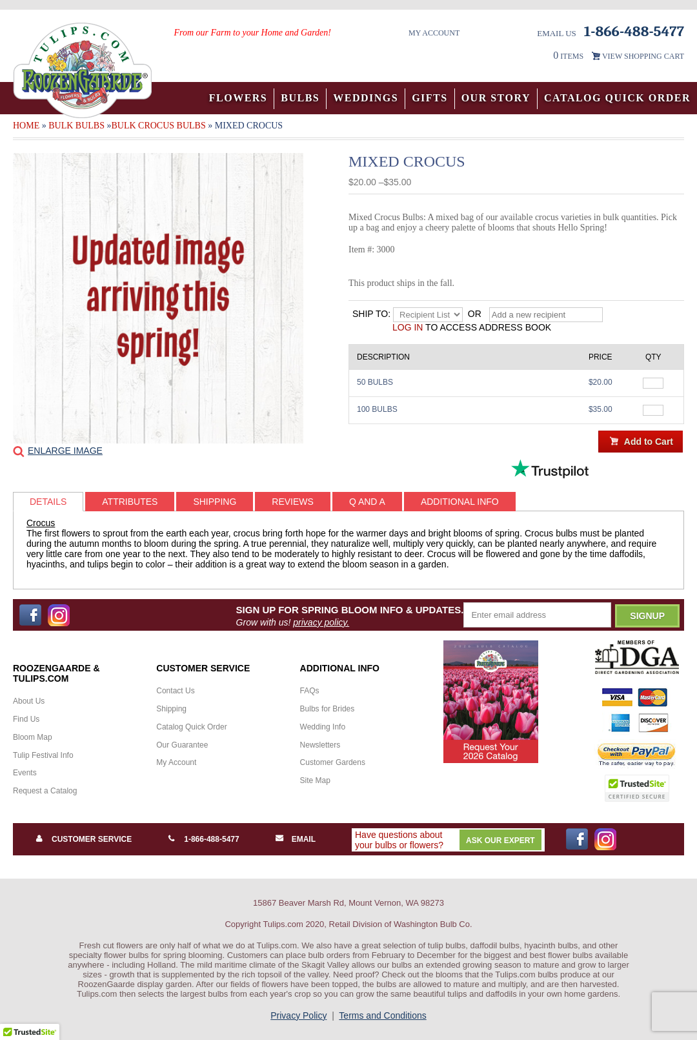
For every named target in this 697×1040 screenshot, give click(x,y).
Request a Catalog (45, 790)
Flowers (238, 97)
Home (26, 125)
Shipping (171, 708)
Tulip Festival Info (43, 755)
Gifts (430, 97)
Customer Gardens (332, 762)
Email (304, 839)
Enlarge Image (65, 450)
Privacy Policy (298, 1015)
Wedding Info (323, 726)
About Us (29, 701)
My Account (434, 32)
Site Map (315, 780)
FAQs (309, 690)
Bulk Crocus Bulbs (158, 125)
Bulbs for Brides (327, 708)
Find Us (26, 719)
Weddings (365, 97)
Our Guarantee (182, 744)
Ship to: (371, 314)
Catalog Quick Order (617, 97)
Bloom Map (32, 737)
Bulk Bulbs (76, 125)
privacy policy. (321, 622)
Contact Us (175, 690)
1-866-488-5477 (211, 839)
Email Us (556, 33)
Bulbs (300, 97)
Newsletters (320, 744)
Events (25, 772)
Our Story (495, 97)
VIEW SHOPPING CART (643, 56)
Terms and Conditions (382, 1015)
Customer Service (92, 839)
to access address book (471, 327)
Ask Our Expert (500, 840)
